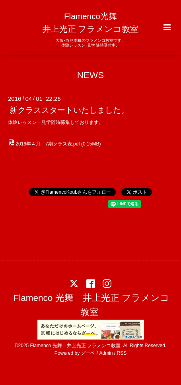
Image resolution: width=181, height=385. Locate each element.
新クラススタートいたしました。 (69, 110)
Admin (106, 353)
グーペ (88, 353)
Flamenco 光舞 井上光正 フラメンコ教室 (91, 305)
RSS (122, 353)
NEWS (90, 75)
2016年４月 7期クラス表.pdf (48, 144)
